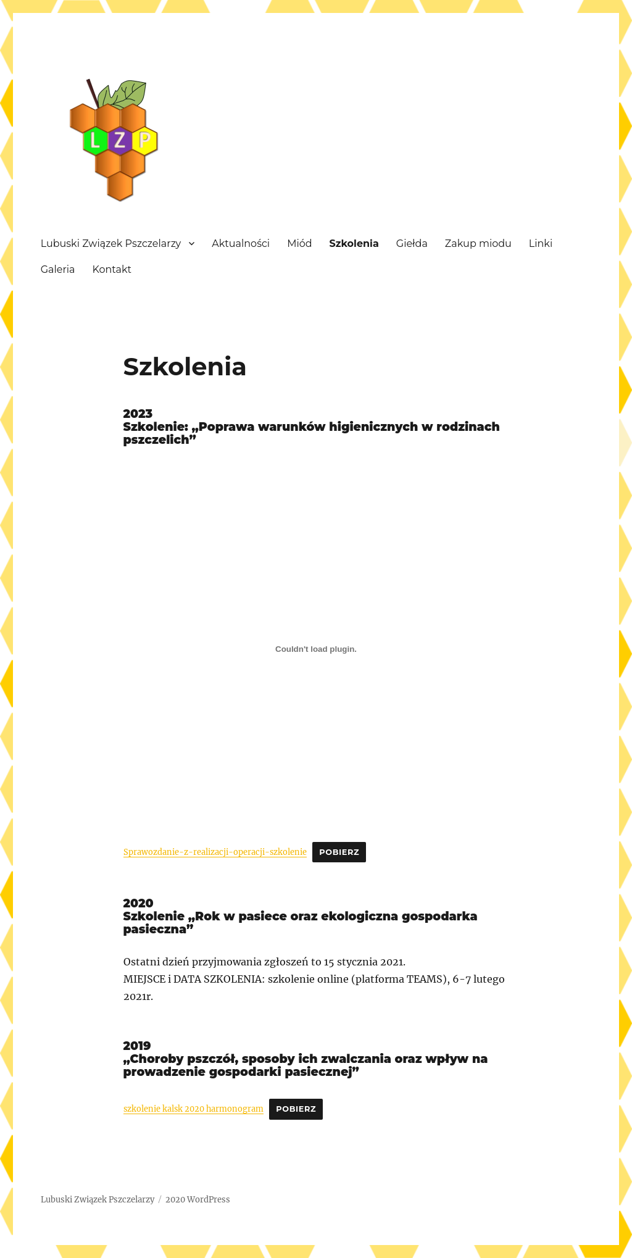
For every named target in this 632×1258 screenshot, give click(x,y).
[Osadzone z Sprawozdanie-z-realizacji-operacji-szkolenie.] (316, 649)
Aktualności (241, 243)
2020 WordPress (197, 1199)
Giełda (412, 243)
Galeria (58, 269)
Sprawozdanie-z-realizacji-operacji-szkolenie (215, 852)
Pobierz (339, 852)
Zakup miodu (478, 243)
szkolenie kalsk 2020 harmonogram (193, 1109)
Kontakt (111, 269)
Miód (299, 243)
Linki (540, 243)
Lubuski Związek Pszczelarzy (111, 243)
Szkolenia (354, 243)
